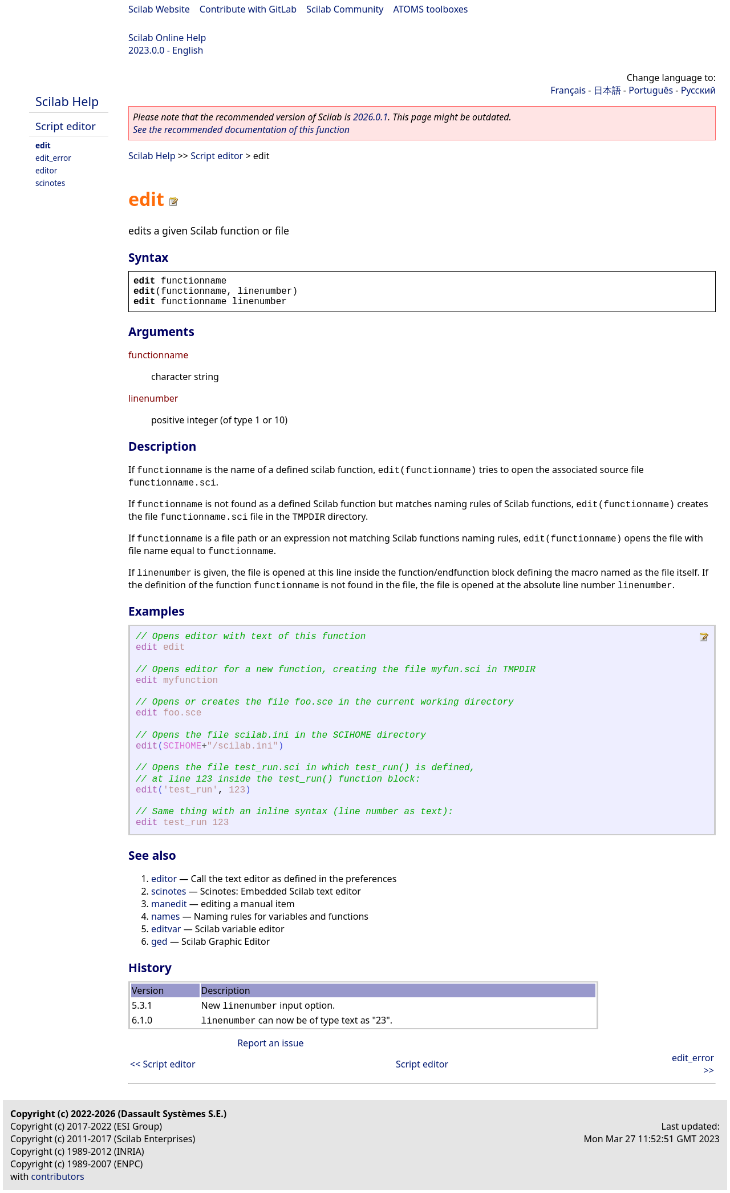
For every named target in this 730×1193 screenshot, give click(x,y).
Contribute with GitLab (248, 9)
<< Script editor (163, 1064)
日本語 (607, 90)
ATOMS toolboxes (431, 9)
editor (46, 170)
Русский (698, 90)
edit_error (53, 157)
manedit (169, 903)
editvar (166, 929)
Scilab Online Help (167, 37)
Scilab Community (344, 9)
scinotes (50, 182)
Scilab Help (67, 101)
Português (650, 90)
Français (568, 90)
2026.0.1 (370, 117)
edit (43, 145)
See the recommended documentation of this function (241, 129)
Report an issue (270, 1043)
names (165, 916)
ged (159, 941)
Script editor (65, 126)
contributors (57, 1176)
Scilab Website (159, 9)
